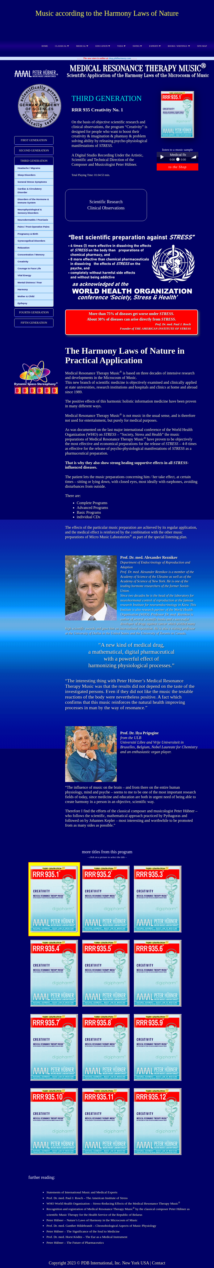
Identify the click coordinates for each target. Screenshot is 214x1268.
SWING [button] (137, 46)
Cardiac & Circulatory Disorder (30, 190)
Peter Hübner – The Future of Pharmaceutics (75, 1242)
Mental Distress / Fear (30, 282)
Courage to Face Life (29, 268)
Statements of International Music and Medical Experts (81, 1192)
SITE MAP (202, 46)
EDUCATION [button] (102, 46)
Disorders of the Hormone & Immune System (33, 201)
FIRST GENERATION (34, 140)
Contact (158, 1263)
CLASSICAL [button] (62, 46)
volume (194, 157)
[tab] (34, 140)
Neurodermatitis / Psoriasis (33, 219)
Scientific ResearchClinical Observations (106, 204)
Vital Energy (24, 275)
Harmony (23, 289)
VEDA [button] (121, 46)
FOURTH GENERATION (34, 312)
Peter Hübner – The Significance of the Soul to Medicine (83, 1231)
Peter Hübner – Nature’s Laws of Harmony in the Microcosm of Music (91, 1220)
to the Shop (178, 167)
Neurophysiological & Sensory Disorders (30, 211)
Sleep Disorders (26, 175)
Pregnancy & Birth (28, 234)
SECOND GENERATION (34, 150)
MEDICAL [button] (82, 46)
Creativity (23, 261)
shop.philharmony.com (120, 58)
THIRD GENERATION (33, 160)
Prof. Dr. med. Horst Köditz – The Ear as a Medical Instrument (86, 1237)
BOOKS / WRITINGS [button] (179, 46)
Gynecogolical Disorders (31, 240)
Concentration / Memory (31, 254)
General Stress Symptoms (32, 182)
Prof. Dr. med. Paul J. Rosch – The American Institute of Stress (86, 1198)
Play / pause (162, 157)
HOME (45, 46)
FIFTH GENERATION (34, 322)
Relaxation (23, 247)
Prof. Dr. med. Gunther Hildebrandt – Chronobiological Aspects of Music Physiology (101, 1225)
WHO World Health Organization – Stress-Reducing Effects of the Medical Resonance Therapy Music (113, 1203)
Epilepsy (22, 303)
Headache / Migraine (29, 168)
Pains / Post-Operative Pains (33, 226)
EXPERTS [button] (154, 46)
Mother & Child (26, 296)
